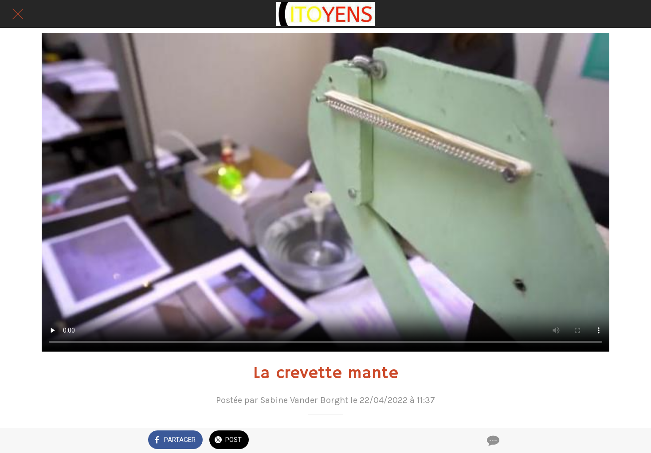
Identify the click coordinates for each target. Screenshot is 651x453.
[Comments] (492, 440)
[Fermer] (17, 14)
